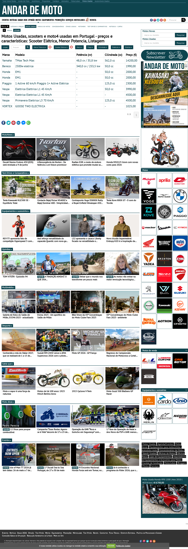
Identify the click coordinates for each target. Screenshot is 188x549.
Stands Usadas (149, 453)
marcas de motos (44, 26)
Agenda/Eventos (165, 444)
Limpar (5, 47)
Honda (6, 72)
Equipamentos (48, 19)
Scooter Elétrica (61, 47)
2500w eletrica (24, 66)
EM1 (18, 72)
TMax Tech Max (24, 60)
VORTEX (7, 106)
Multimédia (8, 287)
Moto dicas (8, 401)
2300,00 (131, 83)
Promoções (60, 19)
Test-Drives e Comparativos (15, 173)
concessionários (58, 26)
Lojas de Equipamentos (160, 456)
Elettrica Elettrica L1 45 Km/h (33, 89)
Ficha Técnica (114, 533)
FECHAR (111, 546)
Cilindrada (102, 47)
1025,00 (131, 106)
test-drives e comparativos (97, 26)
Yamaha (7, 60)
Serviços (69, 19)
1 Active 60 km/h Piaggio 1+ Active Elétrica (42, 83)
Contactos (104, 533)
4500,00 (131, 95)
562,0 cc (110, 60)
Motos (38, 19)
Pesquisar (181, 35)
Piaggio (7, 83)
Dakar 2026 (22, 19)
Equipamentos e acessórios (16, 211)
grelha (9, 30)
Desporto (7, 325)
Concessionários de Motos (171, 450)
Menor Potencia (40, 47)
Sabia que (7, 363)
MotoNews (8, 134)
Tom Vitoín (39, 533)
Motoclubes (79, 19)
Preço (90, 47)
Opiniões (7, 249)
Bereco (6, 66)
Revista (93, 19)
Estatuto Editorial (128, 533)
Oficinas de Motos (166, 453)
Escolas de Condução (152, 463)
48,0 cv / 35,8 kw (86, 60)
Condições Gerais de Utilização (14, 535)
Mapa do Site (58, 535)
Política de (123, 546)
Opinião (31, 19)
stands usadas (71, 26)
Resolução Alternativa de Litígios (39, 535)
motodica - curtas (115, 26)
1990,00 (131, 66)
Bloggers (182, 463)
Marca (79, 47)
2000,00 (131, 72)
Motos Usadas (149, 444)
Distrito (128, 47)
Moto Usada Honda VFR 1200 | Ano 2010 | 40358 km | (164, 496)
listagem (17, 30)
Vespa (5, 89)
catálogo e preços (17, 26)
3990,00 (131, 89)
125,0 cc (110, 83)
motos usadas (31, 26)
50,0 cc (109, 66)
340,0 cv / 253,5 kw (88, 66)
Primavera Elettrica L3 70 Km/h (34, 100)
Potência (116, 47)
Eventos (5, 19)
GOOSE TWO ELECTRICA (30, 106)
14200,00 (131, 60)
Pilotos (145, 466)
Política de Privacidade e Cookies (149, 533)
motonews (81, 26)
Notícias (13, 19)
